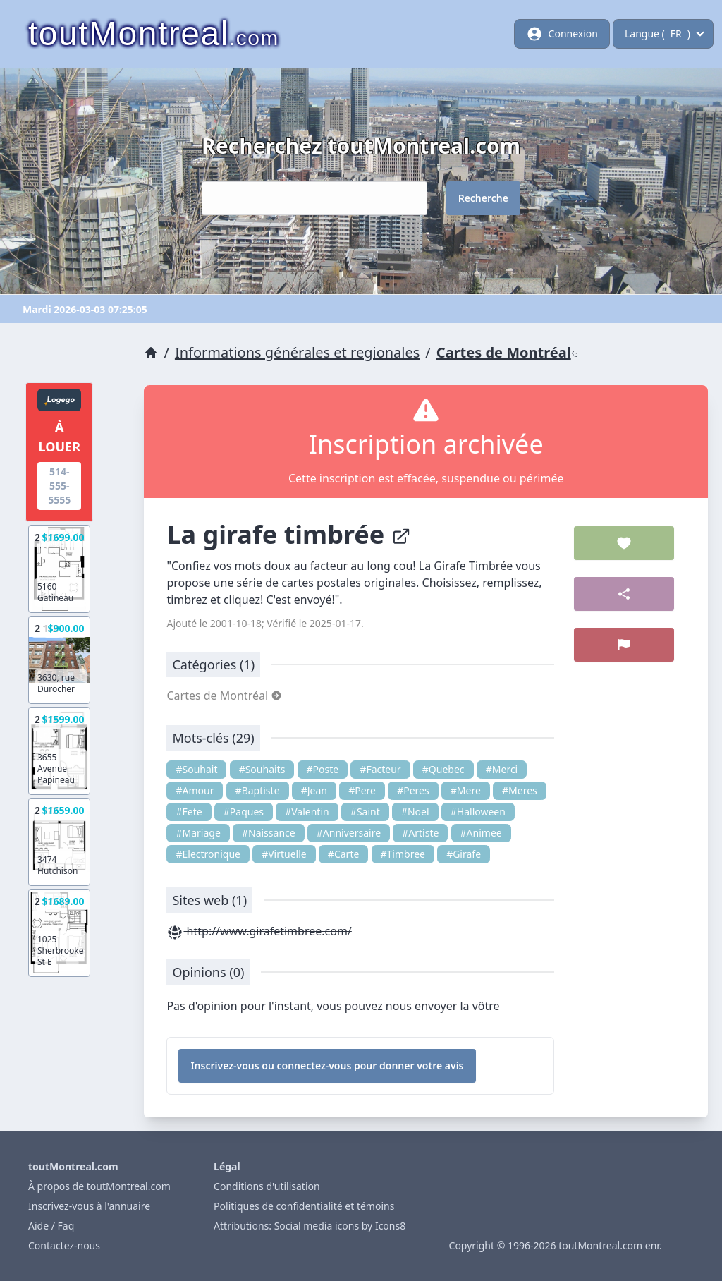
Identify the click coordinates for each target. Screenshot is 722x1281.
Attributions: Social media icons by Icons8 (309, 1225)
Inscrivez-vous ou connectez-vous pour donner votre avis (326, 1065)
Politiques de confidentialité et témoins (304, 1206)
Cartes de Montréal (507, 352)
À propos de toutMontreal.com (99, 1186)
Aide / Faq (51, 1225)
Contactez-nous (64, 1245)
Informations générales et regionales (297, 352)
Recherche (483, 198)
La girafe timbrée (288, 534)
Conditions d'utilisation (267, 1186)
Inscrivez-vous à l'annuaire (89, 1206)
